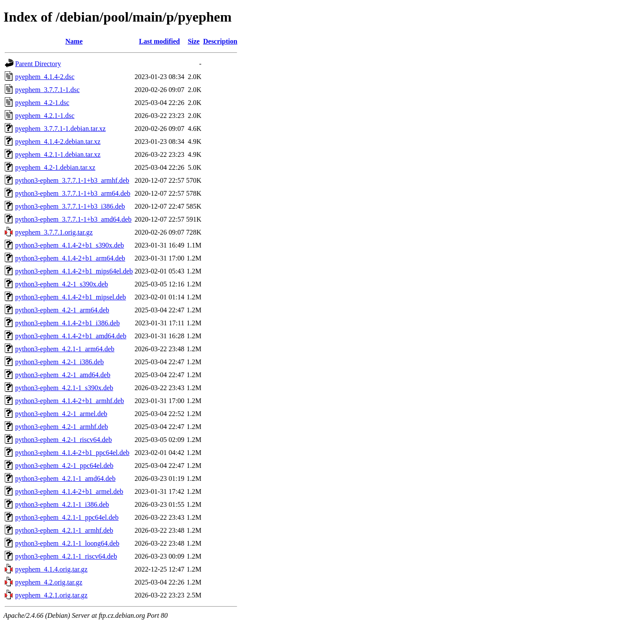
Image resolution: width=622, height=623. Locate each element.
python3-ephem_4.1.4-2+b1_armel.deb (69, 491)
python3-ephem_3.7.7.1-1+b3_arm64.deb (72, 193)
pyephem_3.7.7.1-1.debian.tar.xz (60, 128)
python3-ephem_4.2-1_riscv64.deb (63, 439)
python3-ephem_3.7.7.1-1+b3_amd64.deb (73, 219)
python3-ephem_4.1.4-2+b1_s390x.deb (69, 245)
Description (220, 41)
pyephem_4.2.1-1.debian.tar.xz (58, 154)
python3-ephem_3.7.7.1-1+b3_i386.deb (70, 206)
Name (74, 41)
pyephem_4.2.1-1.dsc (44, 115)
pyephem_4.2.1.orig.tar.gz (51, 595)
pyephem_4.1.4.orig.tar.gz (51, 569)
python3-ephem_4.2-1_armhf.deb (61, 426)
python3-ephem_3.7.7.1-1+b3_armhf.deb (72, 180)
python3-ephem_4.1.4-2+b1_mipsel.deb (70, 297)
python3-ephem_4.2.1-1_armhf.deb (64, 530)
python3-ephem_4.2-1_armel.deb (61, 413)
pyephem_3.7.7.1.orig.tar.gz (54, 232)
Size (194, 41)
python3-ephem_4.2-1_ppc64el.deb (64, 465)
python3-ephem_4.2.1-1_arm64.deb (64, 349)
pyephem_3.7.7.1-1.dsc (47, 89)
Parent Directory (38, 63)
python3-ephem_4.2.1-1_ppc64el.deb (67, 517)
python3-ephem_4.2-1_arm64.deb (62, 310)
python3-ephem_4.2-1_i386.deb (59, 362)
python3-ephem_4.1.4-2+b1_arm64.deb (70, 258)
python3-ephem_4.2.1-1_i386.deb (62, 504)
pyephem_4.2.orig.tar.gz (49, 582)
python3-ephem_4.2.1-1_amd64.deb (65, 478)
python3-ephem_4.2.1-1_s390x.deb (64, 387)
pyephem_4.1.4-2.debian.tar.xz (58, 141)
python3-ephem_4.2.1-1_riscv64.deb (66, 556)
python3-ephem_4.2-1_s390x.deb (61, 284)
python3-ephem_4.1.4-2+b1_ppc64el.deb (72, 452)
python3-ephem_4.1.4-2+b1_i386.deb (67, 323)
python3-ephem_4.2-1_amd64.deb (62, 374)
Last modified (159, 41)
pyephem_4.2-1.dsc (42, 102)
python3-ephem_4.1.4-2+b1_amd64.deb (70, 336)
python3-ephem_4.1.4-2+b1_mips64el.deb (74, 271)
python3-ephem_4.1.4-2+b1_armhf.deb (69, 400)
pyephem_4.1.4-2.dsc (44, 76)
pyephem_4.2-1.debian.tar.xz (55, 167)
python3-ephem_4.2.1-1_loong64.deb (67, 543)
